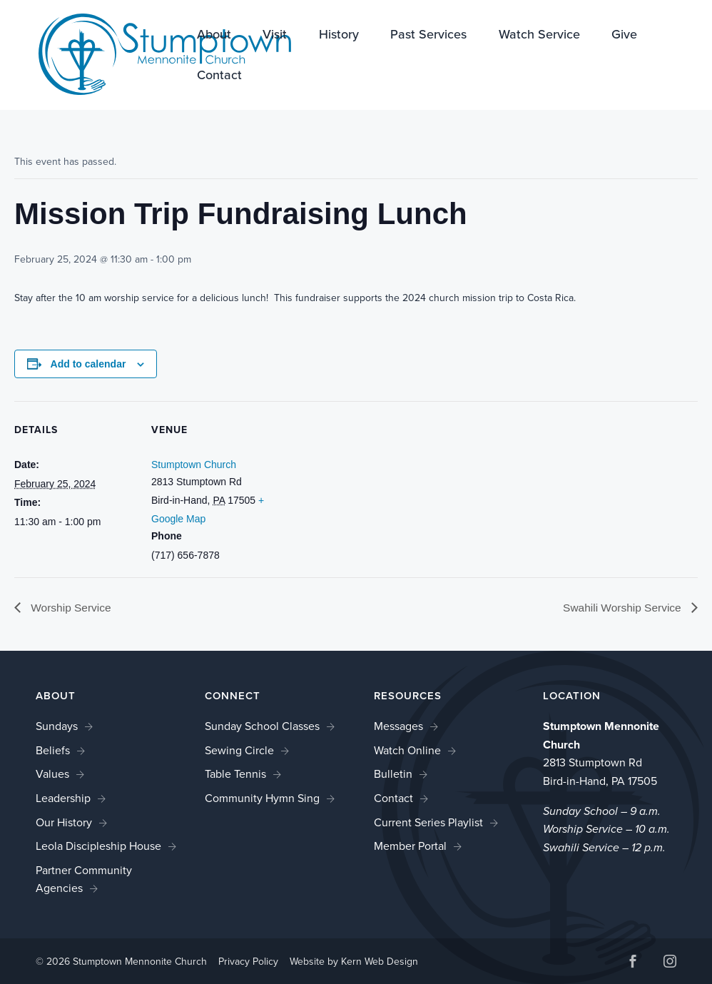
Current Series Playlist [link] (428, 822)
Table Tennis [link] (235, 774)
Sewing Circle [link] (239, 750)
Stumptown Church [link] (193, 464)
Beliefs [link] (53, 750)
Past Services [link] (428, 36)
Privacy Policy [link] (248, 962)
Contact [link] (219, 76)
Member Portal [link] (410, 846)
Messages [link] (398, 727)
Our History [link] (64, 822)
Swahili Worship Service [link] (621, 608)
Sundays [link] (57, 727)
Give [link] (624, 36)
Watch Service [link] (539, 36)
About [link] (214, 36)
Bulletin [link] (393, 774)
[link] (150, 53)
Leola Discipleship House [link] (98, 846)
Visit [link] (275, 36)
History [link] (339, 36)
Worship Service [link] (71, 608)
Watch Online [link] (407, 750)
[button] (632, 963)
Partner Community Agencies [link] (84, 879)
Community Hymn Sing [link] (262, 798)
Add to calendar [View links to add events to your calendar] (88, 364)
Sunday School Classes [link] (262, 727)
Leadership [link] (63, 798)
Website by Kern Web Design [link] (354, 962)
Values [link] (52, 774)
